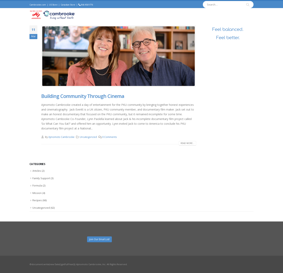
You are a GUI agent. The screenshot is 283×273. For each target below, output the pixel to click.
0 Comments (109, 137)
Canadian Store (68, 4)
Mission (37, 193)
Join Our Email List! (99, 239)
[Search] (247, 4)
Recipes (37, 200)
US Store (53, 4)
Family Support (41, 178)
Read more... (187, 143)
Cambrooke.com (37, 4)
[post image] (118, 56)
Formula (37, 185)
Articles (36, 170)
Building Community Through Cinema (82, 96)
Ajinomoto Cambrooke (61, 137)
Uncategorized (88, 137)
